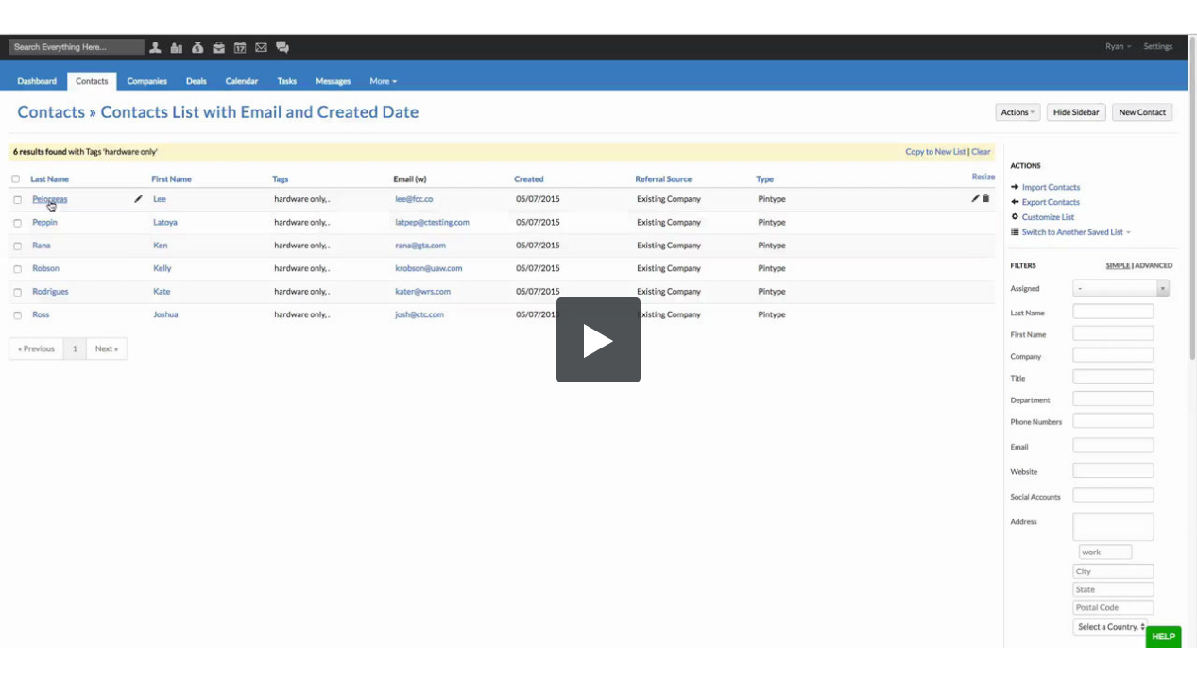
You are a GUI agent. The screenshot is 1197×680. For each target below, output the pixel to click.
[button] (598, 340)
